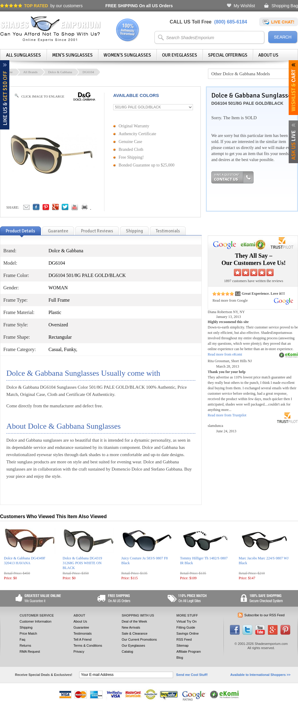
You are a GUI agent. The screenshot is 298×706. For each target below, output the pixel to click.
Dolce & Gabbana (60, 72)
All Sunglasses (23, 55)
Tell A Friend (82, 639)
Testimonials (82, 633)
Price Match (28, 633)
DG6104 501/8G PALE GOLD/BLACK (247, 103)
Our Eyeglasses (179, 55)
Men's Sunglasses (72, 55)
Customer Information (35, 621)
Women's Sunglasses (127, 55)
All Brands (30, 72)
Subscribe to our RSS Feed (264, 615)
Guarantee (81, 627)
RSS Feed (184, 639)
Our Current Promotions (139, 639)
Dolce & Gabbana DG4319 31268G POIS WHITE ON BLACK (82, 563)
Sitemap (182, 645)
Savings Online (187, 633)
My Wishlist (244, 5)
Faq (22, 639)
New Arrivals (131, 627)
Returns (25, 645)
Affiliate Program (188, 651)
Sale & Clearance (134, 633)
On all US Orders (139, 5)
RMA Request (30, 651)
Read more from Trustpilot (227, 415)
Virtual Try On (186, 621)
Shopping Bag (285, 5)
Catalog (127, 651)
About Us (268, 55)
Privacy (78, 651)
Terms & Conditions (87, 645)
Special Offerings (227, 55)
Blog (179, 657)
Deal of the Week (134, 621)
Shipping (26, 627)
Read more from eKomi (225, 354)
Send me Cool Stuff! (192, 674)
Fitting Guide (185, 627)
